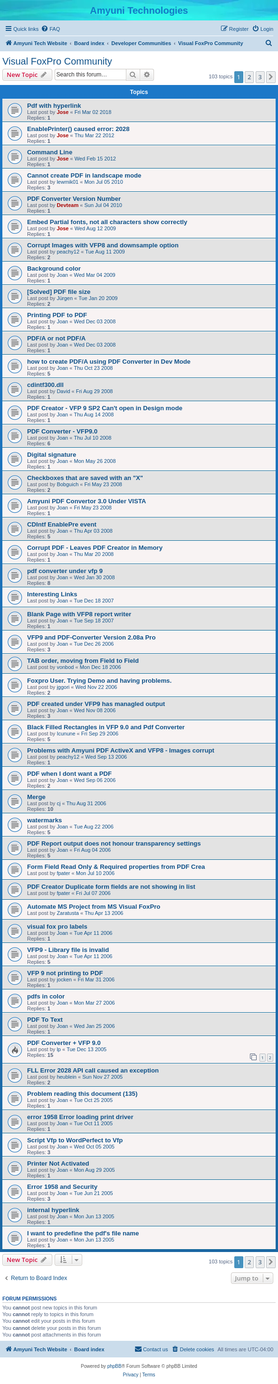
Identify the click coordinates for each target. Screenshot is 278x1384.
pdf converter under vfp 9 (65, 570)
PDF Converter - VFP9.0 (62, 431)
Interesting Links (52, 594)
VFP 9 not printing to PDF (65, 973)
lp (59, 1049)
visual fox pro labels (57, 926)
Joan (62, 275)
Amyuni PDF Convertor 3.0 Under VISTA (86, 501)
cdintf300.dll (45, 384)
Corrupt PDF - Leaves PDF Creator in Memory (95, 547)
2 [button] (249, 77)
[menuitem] (50, 29)
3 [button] (260, 77)
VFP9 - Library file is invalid (68, 949)
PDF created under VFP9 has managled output (96, 703)
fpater (63, 873)
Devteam (67, 205)
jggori (63, 687)
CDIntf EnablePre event (61, 524)
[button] (271, 77)
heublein (67, 1077)
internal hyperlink (53, 1210)
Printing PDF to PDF (57, 315)
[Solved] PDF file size (58, 291)
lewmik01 (67, 182)
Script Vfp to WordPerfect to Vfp (75, 1140)
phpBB (114, 1366)
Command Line (49, 152)
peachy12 (68, 251)
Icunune (66, 733)
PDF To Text (45, 1019)
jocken (64, 979)
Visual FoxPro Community (57, 61)
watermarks (44, 820)
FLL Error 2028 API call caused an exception (93, 1070)
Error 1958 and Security (62, 1186)
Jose (62, 112)
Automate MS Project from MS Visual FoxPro (93, 906)
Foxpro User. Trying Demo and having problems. (99, 680)
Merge (36, 796)
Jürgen (65, 298)
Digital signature (51, 454)
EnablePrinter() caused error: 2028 (78, 128)
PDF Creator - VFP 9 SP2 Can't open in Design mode (104, 408)
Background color (54, 268)
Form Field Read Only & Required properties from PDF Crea (116, 866)
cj (58, 803)
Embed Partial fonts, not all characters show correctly (107, 222)
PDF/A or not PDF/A (56, 338)
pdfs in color (46, 996)
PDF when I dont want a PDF (69, 773)
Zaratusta (67, 913)
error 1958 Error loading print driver (80, 1116)
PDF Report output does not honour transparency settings (114, 843)
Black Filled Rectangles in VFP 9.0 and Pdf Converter (106, 727)
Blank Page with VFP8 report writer (79, 614)
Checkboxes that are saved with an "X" (85, 477)
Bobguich (67, 484)
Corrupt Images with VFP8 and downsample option (103, 245)
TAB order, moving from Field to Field (83, 660)
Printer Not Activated (58, 1163)
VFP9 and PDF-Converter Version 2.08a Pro (91, 637)
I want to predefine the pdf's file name (83, 1233)
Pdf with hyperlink (54, 105)
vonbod (65, 667)
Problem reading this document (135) (82, 1093)
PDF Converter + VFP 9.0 (64, 1042)
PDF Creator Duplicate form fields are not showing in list (111, 886)
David (63, 391)
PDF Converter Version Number (74, 198)
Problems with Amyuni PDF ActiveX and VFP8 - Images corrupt (120, 750)
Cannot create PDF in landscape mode (84, 175)
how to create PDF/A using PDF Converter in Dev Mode (109, 361)
